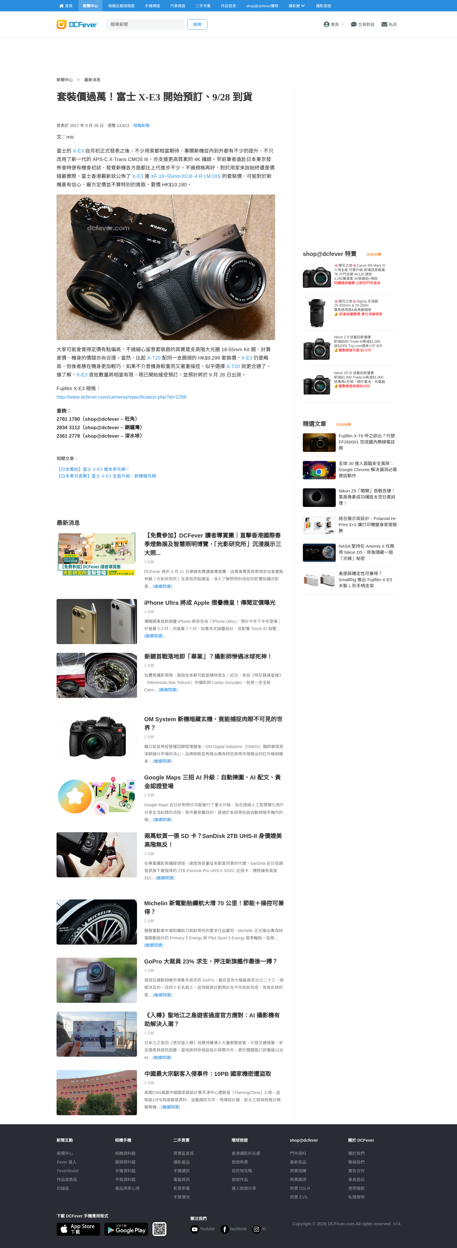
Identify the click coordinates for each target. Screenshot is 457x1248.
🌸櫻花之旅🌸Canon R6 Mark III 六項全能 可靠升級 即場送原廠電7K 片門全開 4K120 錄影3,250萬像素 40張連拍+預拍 (359, 274)
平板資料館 (125, 1179)
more (374, 254)
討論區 (63, 1188)
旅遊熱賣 (240, 1162)
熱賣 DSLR (300, 1188)
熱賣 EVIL (299, 1197)
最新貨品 (298, 1162)
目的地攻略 (242, 1171)
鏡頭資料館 (125, 1162)
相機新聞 (141, 125)
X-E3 (78, 151)
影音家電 (181, 1188)
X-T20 (154, 358)
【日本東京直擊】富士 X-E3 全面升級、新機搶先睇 (106, 475)
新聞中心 (65, 79)
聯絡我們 (356, 1162)
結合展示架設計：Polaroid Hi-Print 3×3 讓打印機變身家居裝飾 (368, 524)
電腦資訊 (181, 1179)
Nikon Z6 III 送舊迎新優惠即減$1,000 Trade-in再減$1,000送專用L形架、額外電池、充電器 (359, 379)
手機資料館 (125, 1171)
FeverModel (67, 1171)
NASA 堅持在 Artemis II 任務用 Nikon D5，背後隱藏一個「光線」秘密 (366, 552)
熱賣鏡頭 (298, 1179)
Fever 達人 (67, 1162)
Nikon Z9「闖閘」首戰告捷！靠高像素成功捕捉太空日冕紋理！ (367, 496)
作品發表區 (67, 1179)
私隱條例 (356, 1197)
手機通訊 (181, 1171)
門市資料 (298, 1153)
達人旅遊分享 (244, 1188)
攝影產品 (181, 1162)
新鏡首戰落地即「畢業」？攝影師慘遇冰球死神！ (208, 656)
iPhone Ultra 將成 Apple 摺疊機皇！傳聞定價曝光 (209, 603)
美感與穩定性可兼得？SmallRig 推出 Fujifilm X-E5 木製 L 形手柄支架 (365, 579)
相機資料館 (125, 1153)
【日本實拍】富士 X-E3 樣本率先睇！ (93, 469)
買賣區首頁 (183, 1153)
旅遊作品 (240, 1179)
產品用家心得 (127, 1188)
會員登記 (356, 1179)
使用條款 (356, 1188)
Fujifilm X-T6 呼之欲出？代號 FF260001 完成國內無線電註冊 (367, 441)
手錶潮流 (181, 1197)
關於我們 (356, 1153)
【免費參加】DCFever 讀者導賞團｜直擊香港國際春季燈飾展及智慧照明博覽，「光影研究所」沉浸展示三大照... (212, 544)
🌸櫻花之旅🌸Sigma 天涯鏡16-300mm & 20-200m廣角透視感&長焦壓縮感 (358, 307)
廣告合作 (356, 1171)
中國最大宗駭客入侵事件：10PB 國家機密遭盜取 (207, 1074)
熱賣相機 (298, 1171)
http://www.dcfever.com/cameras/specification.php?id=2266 (122, 397)
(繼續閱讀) (162, 586)
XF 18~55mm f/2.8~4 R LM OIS (186, 176)
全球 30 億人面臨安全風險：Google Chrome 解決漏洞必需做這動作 (368, 469)
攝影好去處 (246, 1153)
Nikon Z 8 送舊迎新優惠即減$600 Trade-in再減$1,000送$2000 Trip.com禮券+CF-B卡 (358, 343)
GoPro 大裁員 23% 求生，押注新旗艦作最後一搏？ (211, 961)
